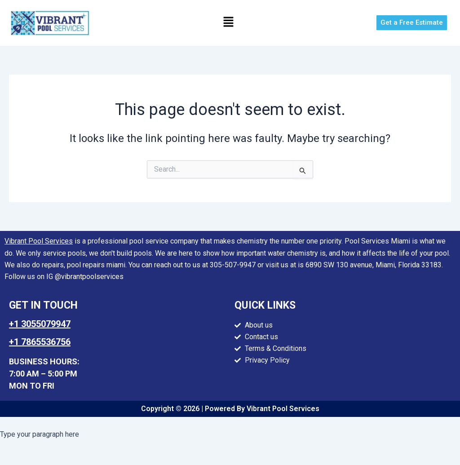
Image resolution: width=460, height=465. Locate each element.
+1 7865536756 (40, 342)
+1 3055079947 (40, 324)
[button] (228, 23)
